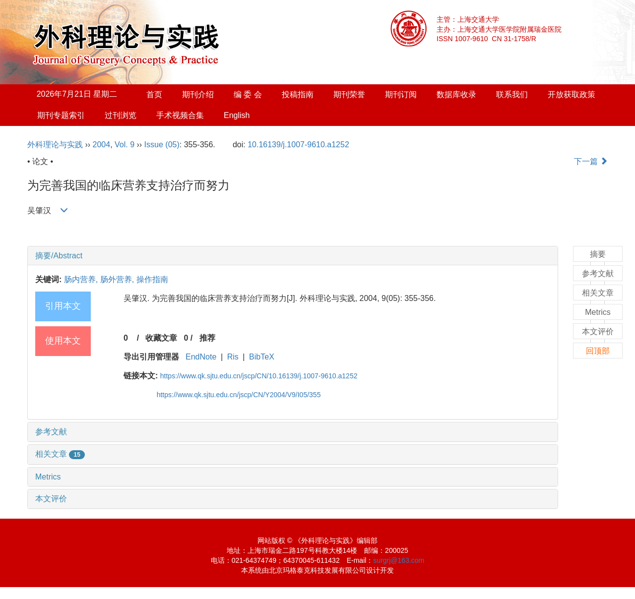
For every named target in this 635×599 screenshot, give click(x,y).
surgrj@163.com (398, 560)
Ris (233, 357)
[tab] (293, 255)
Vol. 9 (124, 144)
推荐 (207, 338)
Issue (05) (162, 144)
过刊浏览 (120, 115)
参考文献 (51, 431)
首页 (154, 94)
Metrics (48, 477)
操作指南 (152, 279)
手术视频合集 (180, 115)
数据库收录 (456, 94)
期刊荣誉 (349, 94)
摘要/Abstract (58, 255)
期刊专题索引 (61, 115)
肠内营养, (82, 279)
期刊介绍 (198, 94)
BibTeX (261, 357)
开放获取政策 (571, 94)
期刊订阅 (401, 94)
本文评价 (51, 498)
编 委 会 (248, 94)
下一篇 (591, 161)
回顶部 (598, 351)
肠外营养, (118, 279)
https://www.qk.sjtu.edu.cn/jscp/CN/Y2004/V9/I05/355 (239, 395)
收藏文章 (161, 338)
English (237, 115)
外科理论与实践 (55, 144)
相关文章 (60, 454)
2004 (102, 144)
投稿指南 (298, 94)
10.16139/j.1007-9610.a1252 (298, 144)
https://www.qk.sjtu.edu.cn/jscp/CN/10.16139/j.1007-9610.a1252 (259, 376)
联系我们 (512, 94)
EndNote (201, 357)
